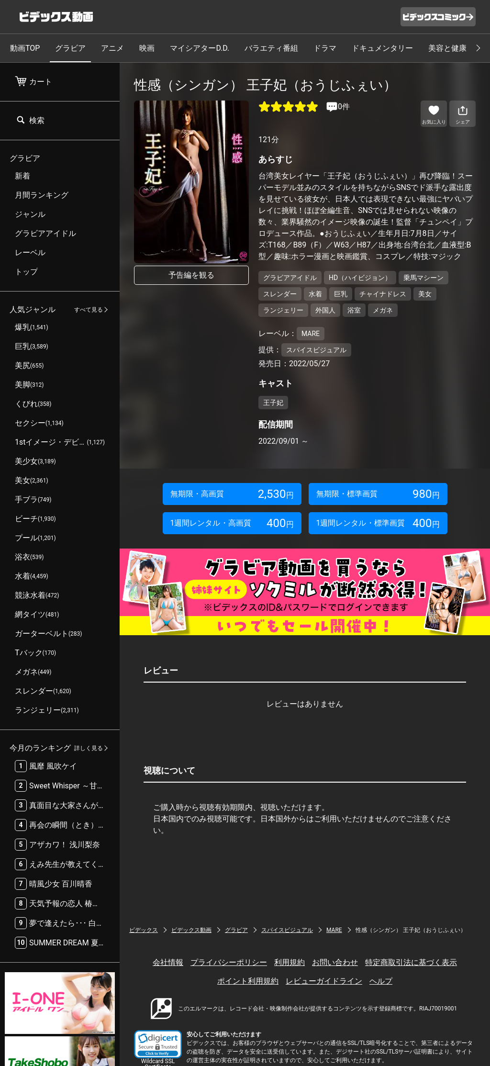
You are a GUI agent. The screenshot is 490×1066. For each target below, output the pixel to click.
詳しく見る (88, 748)
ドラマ (324, 48)
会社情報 (168, 962)
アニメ (112, 48)
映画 (147, 48)
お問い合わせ (335, 962)
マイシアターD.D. (199, 48)
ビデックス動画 (191, 930)
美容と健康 (447, 48)
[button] (158, 1044)
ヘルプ (380, 981)
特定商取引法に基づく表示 (411, 962)
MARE (334, 930)
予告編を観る (191, 275)
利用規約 (289, 962)
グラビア (70, 48)
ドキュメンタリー (382, 48)
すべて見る (88, 309)
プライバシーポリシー (228, 962)
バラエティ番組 (271, 48)
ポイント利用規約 (247, 981)
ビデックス (143, 930)
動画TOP (25, 48)
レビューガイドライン (324, 981)
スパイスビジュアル (287, 930)
